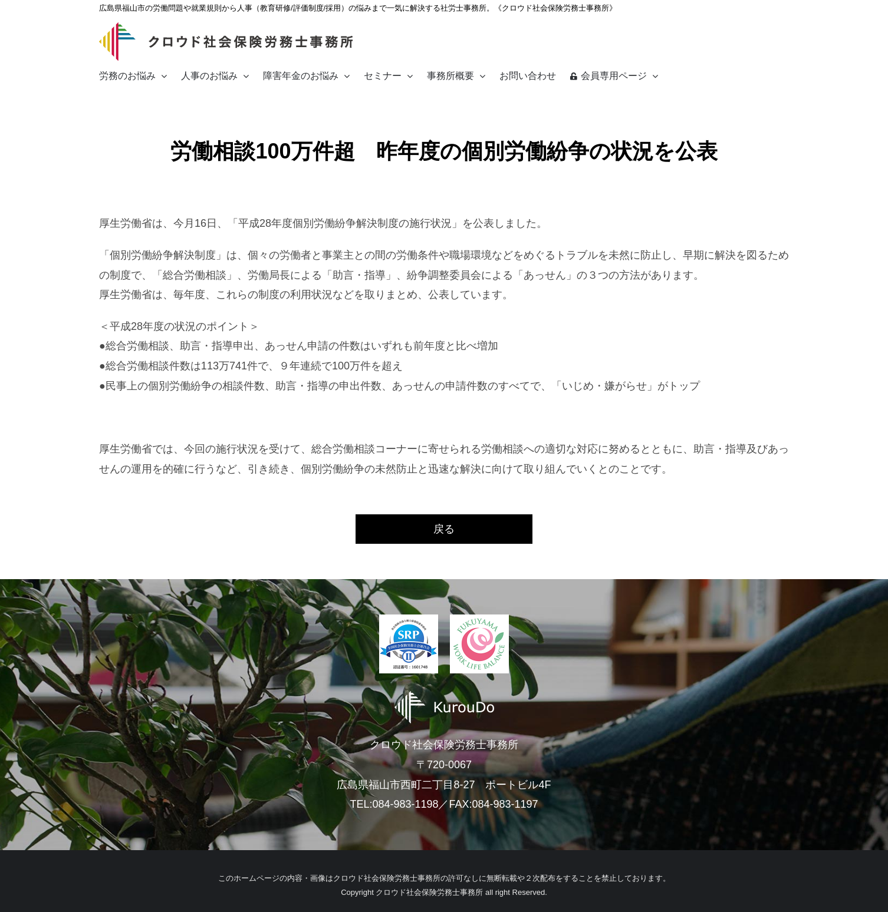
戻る (444, 529)
